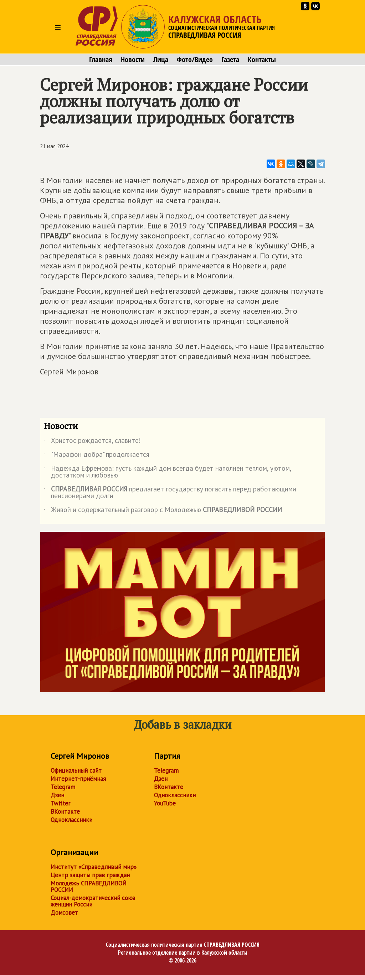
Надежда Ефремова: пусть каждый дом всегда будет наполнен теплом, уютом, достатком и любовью (167, 472)
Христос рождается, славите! (92, 441)
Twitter (60, 803)
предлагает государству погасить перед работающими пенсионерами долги (170, 493)
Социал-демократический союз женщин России (93, 901)
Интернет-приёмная (78, 779)
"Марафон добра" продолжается (96, 455)
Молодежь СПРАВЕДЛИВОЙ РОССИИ (89, 886)
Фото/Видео (195, 60)
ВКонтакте (65, 811)
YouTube (165, 803)
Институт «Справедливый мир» (94, 867)
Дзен (57, 795)
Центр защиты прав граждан (90, 875)
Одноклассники (71, 820)
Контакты (262, 60)
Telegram (63, 787)
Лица (160, 60)
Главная (100, 60)
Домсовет (64, 912)
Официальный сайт (76, 770)
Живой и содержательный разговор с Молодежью (163, 511)
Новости (133, 60)
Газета (230, 60)
